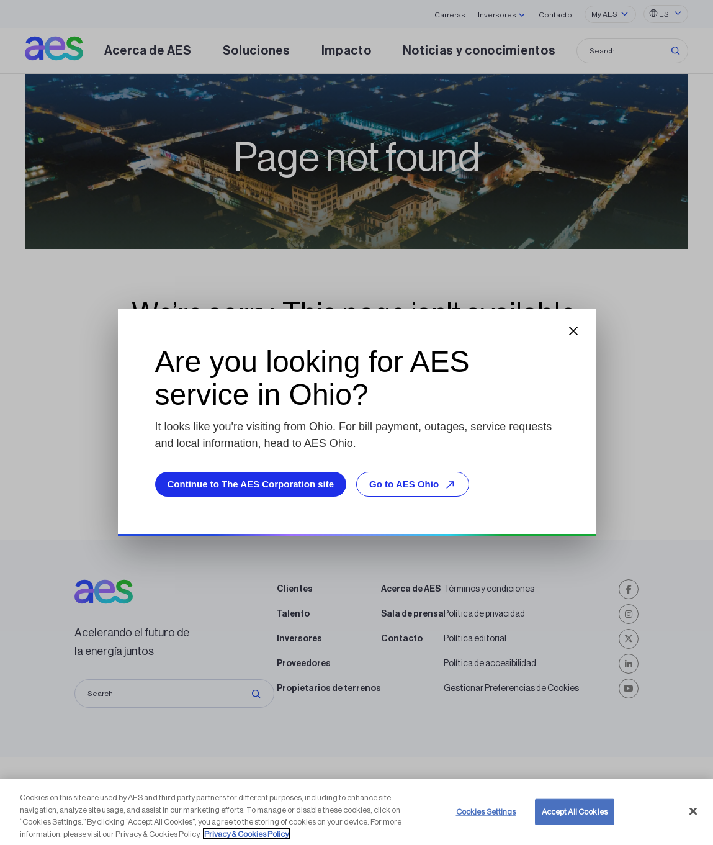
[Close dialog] (573, 331)
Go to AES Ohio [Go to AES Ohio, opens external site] (414, 485)
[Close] (693, 827)
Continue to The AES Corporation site (251, 484)
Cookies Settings (486, 827)
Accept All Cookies (575, 827)
